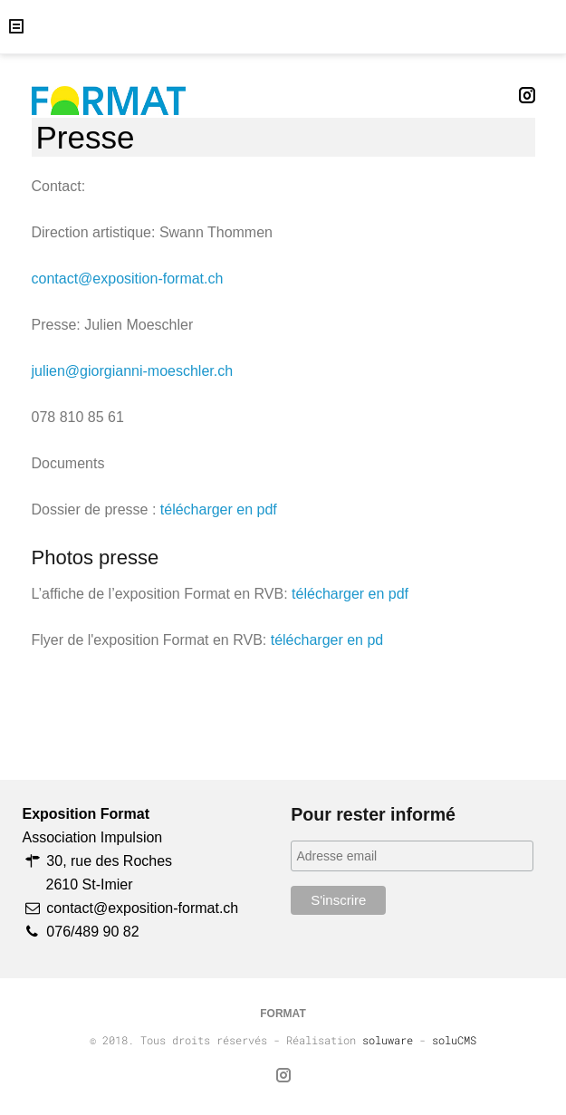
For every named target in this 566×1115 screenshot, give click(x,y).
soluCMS (454, 1040)
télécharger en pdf (218, 509)
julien (48, 371)
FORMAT (282, 1013)
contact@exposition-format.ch (128, 278)
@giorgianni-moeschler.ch (149, 371)
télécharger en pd (327, 640)
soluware (387, 1040)
